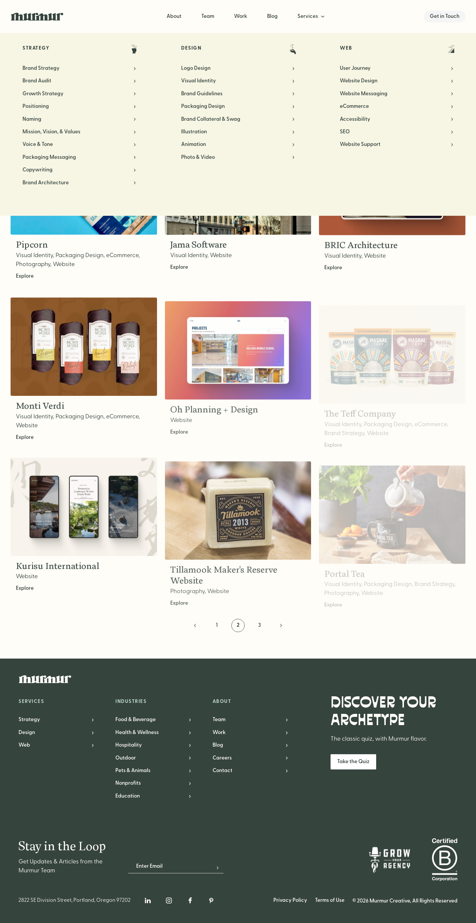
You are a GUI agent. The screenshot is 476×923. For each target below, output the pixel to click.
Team (207, 16)
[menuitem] (312, 17)
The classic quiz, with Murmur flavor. (379, 739)
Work (240, 16)
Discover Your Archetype (383, 711)
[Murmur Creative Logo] (238, 679)
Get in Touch (444, 16)
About (174, 16)
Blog (272, 16)
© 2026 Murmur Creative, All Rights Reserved (404, 901)
